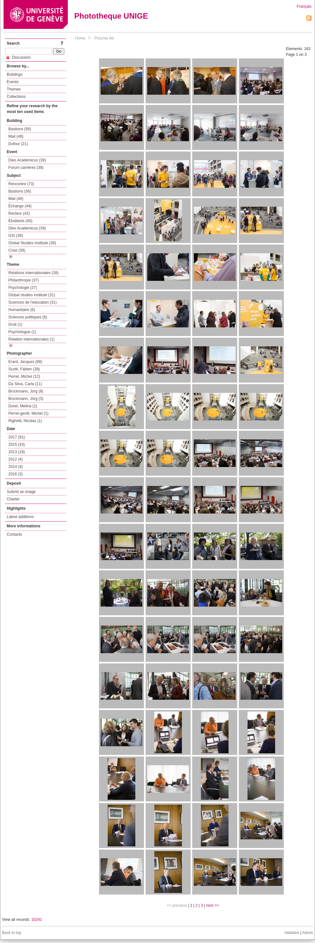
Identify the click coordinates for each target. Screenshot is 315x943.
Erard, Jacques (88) (25, 361)
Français (304, 6)
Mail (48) (15, 136)
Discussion (18, 57)
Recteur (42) (19, 213)
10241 (36, 919)
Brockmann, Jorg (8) (25, 391)
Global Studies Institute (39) (32, 243)
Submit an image (21, 491)
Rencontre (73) (21, 184)
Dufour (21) (18, 144)
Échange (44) (20, 206)
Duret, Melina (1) (22, 406)
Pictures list (104, 38)
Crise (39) (16, 250)
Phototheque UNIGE (111, 16)
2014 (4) (15, 466)
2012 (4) (15, 459)
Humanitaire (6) (21, 309)
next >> (212, 905)
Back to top (11, 932)
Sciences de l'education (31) (32, 302)
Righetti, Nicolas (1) (25, 421)
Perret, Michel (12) (24, 376)
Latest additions (20, 517)
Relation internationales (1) (31, 339)
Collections (16, 96)
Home (80, 38)
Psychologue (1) (22, 332)
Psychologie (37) (22, 287)
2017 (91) (16, 437)
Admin (307, 932)
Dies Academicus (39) (27, 160)
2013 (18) (16, 452)
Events (13, 82)
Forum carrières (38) (25, 167)
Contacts (14, 534)
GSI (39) (15, 235)
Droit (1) (15, 324)
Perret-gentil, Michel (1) (28, 413)
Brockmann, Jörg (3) (25, 398)
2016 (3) (15, 474)
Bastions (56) (19, 129)
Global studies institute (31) (31, 295)
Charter (13, 499)
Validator (291, 932)
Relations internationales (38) (33, 273)
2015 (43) (16, 444)
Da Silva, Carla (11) (25, 384)
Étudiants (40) (20, 221)
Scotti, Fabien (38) (24, 369)
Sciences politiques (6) (27, 317)
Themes (14, 89)
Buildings (14, 74)
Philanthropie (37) (23, 280)
